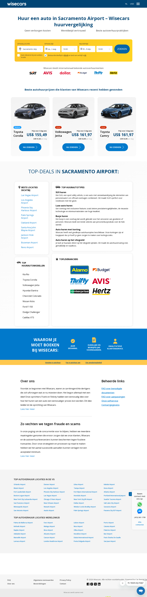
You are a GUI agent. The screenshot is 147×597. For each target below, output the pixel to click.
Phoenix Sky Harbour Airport (29, 209)
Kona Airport (108, 488)
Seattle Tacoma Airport (112, 499)
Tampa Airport (79, 488)
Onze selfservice (110, 400)
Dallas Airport (79, 503)
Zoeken (122, 49)
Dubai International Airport (84, 537)
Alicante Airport (49, 534)
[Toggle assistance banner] (130, 494)
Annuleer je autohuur (53, 362)
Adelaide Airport (20, 534)
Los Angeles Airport (27, 201)
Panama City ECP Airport (112, 510)
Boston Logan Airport (22, 496)
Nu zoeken (30, 147)
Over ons (11, 584)
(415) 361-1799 (139, 517)
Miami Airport (19, 488)
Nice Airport (78, 526)
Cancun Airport (49, 537)
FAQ (9, 580)
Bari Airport (108, 534)
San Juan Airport (110, 541)
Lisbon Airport (79, 523)
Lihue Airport (78, 484)
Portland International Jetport (115, 496)
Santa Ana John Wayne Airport (28, 229)
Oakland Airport (28, 222)
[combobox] (63, 49)
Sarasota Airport (110, 507)
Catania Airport (109, 526)
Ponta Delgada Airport (82, 541)
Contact (63, 584)
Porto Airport (109, 523)
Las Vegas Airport (29, 195)
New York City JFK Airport (83, 499)
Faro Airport (48, 523)
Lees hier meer (27, 409)
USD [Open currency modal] (132, 4)
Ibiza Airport (48, 530)
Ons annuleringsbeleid (93, 362)
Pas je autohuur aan (73, 362)
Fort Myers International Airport (85, 492)
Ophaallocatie (23, 44)
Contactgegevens (111, 405)
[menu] (138, 4)
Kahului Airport (109, 484)
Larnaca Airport (19, 541)
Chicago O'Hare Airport (52, 499)
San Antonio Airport (21, 510)
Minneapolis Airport (21, 507)
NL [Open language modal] (126, 4)
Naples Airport (19, 530)
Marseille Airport (20, 537)
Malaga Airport (49, 526)
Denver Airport (49, 484)
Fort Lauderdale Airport (22, 492)
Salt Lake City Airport (111, 503)
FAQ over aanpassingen (113, 396)
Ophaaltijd (48, 44)
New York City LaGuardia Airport (26, 499)
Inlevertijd (83, 44)
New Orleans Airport (51, 503)
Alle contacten (140, 523)
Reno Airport (27, 247)
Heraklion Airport (80, 534)
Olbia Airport (78, 530)
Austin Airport (49, 510)
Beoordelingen (40, 584)
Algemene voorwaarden (44, 580)
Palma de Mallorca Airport (23, 523)
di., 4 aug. (87, 49)
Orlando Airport (19, 484)
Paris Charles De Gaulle (112, 537)
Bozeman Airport (29, 242)
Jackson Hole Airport (27, 236)
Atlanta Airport (109, 492)
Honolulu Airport (80, 496)
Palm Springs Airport (27, 216)
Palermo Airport (110, 530)
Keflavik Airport (19, 526)
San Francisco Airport (21, 503)
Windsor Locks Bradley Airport (85, 507)
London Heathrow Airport (53, 541)
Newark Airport (49, 507)
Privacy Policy (65, 580)
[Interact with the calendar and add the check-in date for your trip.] (52, 49)
